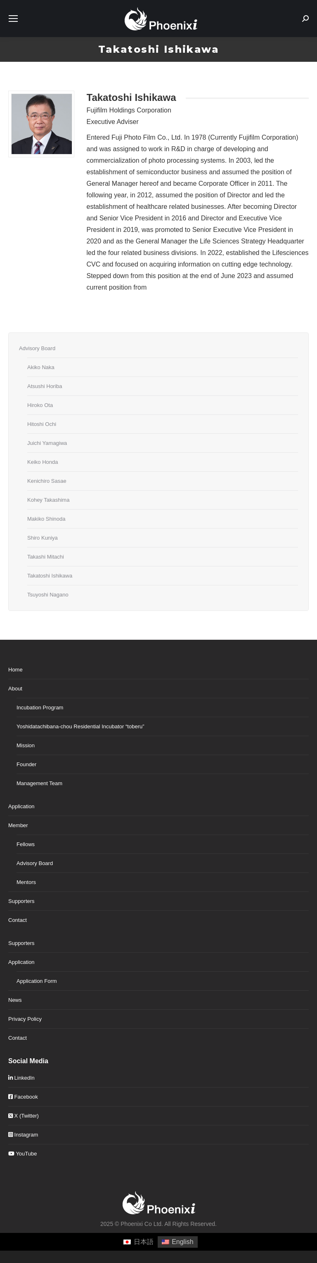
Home (15, 670)
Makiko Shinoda (46, 519)
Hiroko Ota (40, 405)
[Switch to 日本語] (138, 1242)
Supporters (21, 901)
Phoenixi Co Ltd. (142, 1224)
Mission (26, 745)
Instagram (23, 1135)
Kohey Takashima (48, 500)
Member (18, 825)
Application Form (37, 981)
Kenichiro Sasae (46, 481)
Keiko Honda (42, 462)
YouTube (22, 1154)
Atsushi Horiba (44, 386)
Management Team (39, 783)
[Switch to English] (178, 1242)
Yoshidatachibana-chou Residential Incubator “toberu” (80, 726)
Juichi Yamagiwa (47, 443)
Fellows (26, 844)
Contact (17, 920)
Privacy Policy (25, 1019)
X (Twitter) (23, 1116)
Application (21, 806)
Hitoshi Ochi (41, 424)
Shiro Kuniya (42, 538)
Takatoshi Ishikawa (49, 576)
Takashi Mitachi (45, 557)
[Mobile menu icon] (13, 18)
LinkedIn (21, 1078)
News (15, 1000)
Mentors (26, 882)
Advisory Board (37, 348)
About (15, 688)
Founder (26, 764)
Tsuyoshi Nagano (48, 595)
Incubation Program (40, 707)
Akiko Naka (40, 367)
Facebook (23, 1097)
